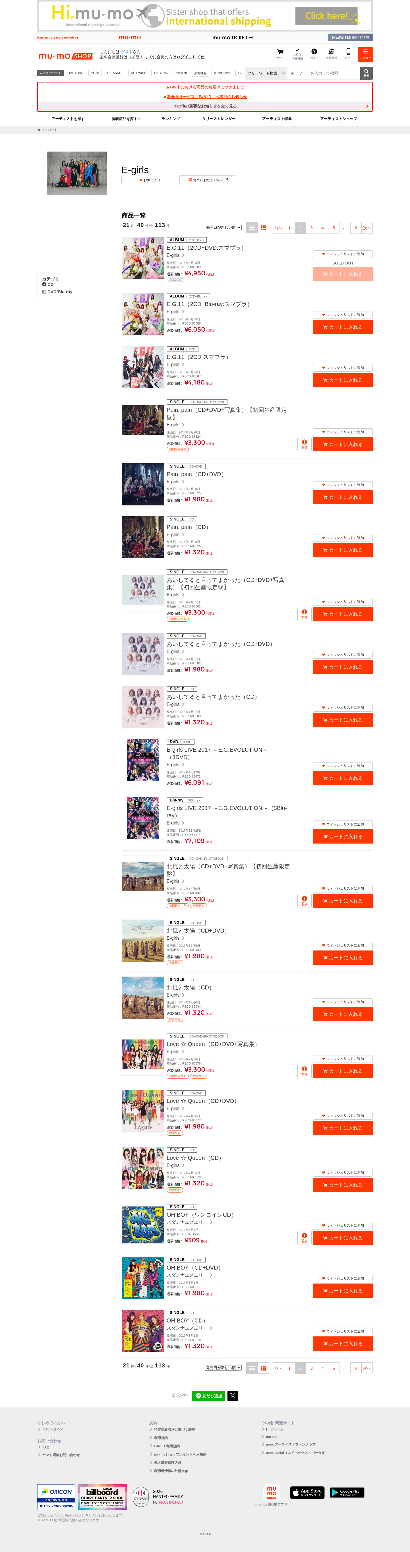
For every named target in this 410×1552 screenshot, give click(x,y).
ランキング (170, 119)
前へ (278, 228)
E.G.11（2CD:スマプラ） (199, 357)
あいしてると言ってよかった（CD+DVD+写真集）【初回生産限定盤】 (225, 583)
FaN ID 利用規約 (166, 1446)
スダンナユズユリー (188, 1222)
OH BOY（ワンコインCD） (202, 1215)
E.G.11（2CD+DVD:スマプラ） (207, 248)
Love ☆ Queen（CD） (195, 1158)
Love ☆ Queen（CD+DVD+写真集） (213, 1044)
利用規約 (161, 1438)
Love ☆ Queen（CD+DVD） (203, 1101)
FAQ (45, 1447)
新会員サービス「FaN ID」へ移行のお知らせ (205, 96)
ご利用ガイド (52, 1430)
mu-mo (272, 1437)
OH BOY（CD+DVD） (195, 1267)
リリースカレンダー (218, 119)
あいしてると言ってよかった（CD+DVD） (221, 644)
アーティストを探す (68, 119)
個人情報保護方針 (167, 1463)
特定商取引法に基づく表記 (174, 1430)
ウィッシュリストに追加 (343, 254)
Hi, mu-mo (274, 1429)
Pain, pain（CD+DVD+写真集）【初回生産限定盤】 (227, 413)
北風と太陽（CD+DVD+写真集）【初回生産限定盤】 (228, 870)
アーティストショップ (338, 119)
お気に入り (152, 180)
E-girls (174, 255)
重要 (304, 448)
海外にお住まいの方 (210, 180)
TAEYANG (161, 73)
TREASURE (115, 73)
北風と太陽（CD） (191, 987)
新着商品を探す (124, 119)
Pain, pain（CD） (189, 527)
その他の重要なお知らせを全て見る (205, 106)
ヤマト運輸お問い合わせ (61, 1455)
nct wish (181, 73)
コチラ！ (136, 57)
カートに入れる (346, 327)
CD (48, 284)
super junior (222, 73)
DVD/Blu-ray (57, 291)
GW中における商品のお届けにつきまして (205, 87)
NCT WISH (138, 73)
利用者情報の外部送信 (171, 1471)
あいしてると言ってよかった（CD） (213, 697)
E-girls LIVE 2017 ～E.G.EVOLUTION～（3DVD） (217, 753)
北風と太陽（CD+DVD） (198, 930)
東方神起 (200, 73)
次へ (367, 228)
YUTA (95, 73)
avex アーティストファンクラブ (291, 1444)
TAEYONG (76, 73)
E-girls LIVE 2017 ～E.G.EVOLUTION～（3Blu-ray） (227, 812)
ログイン (184, 57)
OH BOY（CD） (187, 1320)
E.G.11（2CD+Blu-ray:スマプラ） (210, 304)
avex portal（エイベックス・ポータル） (297, 1453)
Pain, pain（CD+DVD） (197, 474)
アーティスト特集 (277, 119)
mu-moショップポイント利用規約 (180, 1454)
